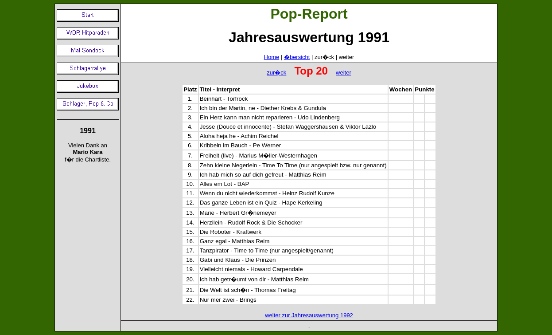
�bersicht (297, 57)
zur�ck (276, 72)
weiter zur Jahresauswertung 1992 (309, 315)
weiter (343, 72)
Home (272, 57)
